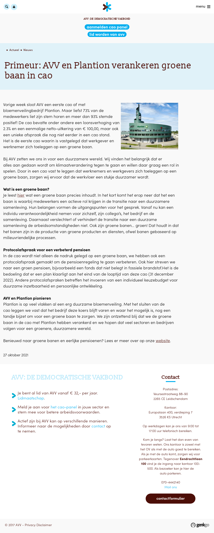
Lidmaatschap (31, 398)
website (163, 340)
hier (21, 195)
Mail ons (170, 487)
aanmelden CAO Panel (107, 27)
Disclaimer (44, 525)
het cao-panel (64, 407)
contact (98, 426)
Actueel (14, 50)
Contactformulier (170, 498)
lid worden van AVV (107, 34)
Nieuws (28, 50)
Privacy (30, 525)
